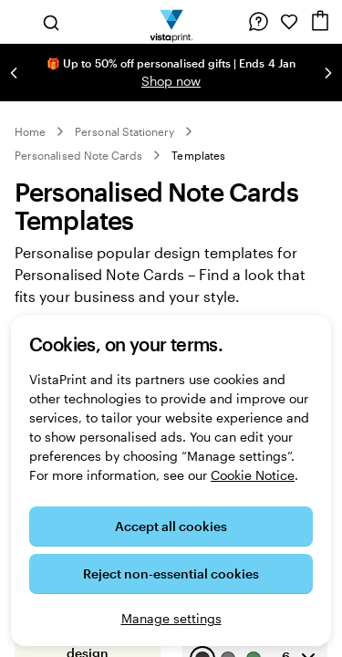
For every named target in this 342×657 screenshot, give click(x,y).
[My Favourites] (289, 22)
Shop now (171, 81)
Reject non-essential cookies (171, 573)
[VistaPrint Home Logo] (171, 21)
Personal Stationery (124, 131)
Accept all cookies (171, 526)
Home (30, 131)
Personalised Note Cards (78, 155)
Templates (198, 155)
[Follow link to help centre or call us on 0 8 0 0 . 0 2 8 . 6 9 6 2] (258, 22)
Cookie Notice (253, 475)
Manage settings (171, 618)
